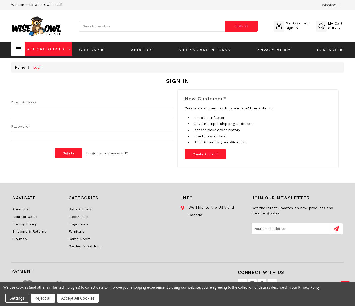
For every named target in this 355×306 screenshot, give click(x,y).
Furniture (76, 231)
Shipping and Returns (204, 49)
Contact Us (330, 49)
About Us (141, 49)
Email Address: (24, 102)
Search (241, 26)
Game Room (79, 239)
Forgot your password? (107, 153)
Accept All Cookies (78, 298)
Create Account (205, 154)
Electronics (79, 217)
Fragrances (78, 224)
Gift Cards (92, 49)
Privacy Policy (273, 49)
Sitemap (19, 239)
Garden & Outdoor (85, 246)
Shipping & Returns (29, 231)
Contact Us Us (25, 217)
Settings (17, 298)
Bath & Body (80, 209)
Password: (20, 126)
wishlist (329, 5)
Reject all (43, 298)
